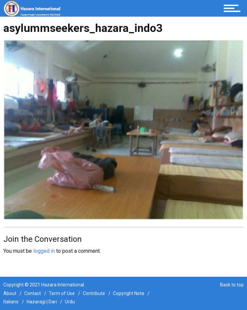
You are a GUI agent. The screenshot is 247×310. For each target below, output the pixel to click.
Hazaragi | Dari (42, 301)
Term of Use (62, 293)
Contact (32, 293)
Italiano (11, 301)
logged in (44, 251)
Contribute (94, 293)
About (9, 293)
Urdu (70, 301)
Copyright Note (128, 293)
